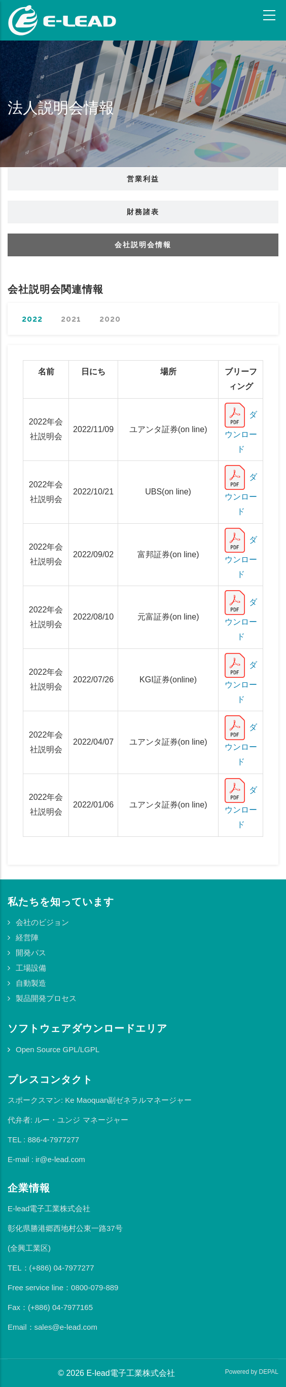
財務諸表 (143, 212)
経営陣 (27, 937)
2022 (32, 319)
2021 (71, 319)
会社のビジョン (42, 922)
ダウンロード (241, 431)
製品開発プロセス (46, 998)
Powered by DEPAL (251, 1371)
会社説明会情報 (143, 245)
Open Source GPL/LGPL (57, 1049)
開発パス (31, 952)
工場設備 (31, 968)
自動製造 (31, 983)
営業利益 (143, 179)
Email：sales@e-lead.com (52, 1327)
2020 (110, 319)
